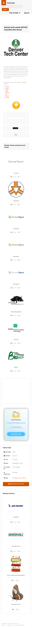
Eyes (20, 478)
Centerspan (16, 228)
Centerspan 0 (16, 284)
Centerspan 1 (16, 256)
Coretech (16, 173)
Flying (6, 89)
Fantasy (24, 82)
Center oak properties (16, 311)
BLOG (27, 13)
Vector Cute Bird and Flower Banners (16, 575)
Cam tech (16, 339)
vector (11, 2)
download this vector (16, 484)
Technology (15, 478)
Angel (6, 91)
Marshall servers (16, 546)
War (6, 94)
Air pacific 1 (16, 517)
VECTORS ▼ (15, 13)
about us (3, 625)
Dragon (7, 88)
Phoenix (7, 97)
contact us (9, 625)
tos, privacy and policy (19, 625)
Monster (7, 96)
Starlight (7, 92)
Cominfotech (16, 200)
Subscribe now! (16, 434)
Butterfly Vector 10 (16, 604)
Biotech (16, 367)
